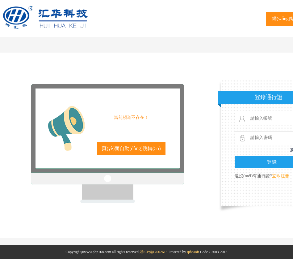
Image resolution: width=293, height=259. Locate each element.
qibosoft (193, 252)
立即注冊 (280, 176)
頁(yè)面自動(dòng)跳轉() (131, 148)
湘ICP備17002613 (154, 252)
